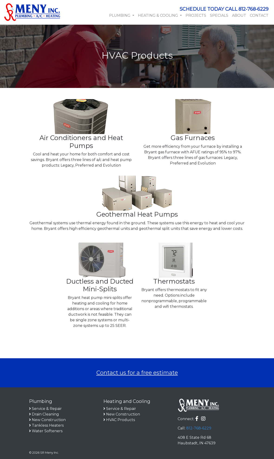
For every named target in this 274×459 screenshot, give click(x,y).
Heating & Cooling (158, 15)
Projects (196, 15)
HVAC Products (120, 420)
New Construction (49, 420)
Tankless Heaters (48, 425)
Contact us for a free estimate (137, 372)
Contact (259, 15)
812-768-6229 (198, 428)
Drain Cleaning (45, 414)
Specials (219, 15)
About (239, 15)
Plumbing (120, 15)
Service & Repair (47, 408)
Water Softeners (47, 431)
